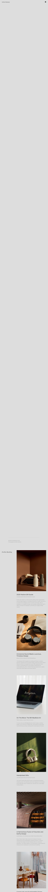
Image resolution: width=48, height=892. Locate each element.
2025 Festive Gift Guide (25, 580)
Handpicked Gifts (23, 761)
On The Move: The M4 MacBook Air (29, 703)
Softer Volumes (6, 2)
